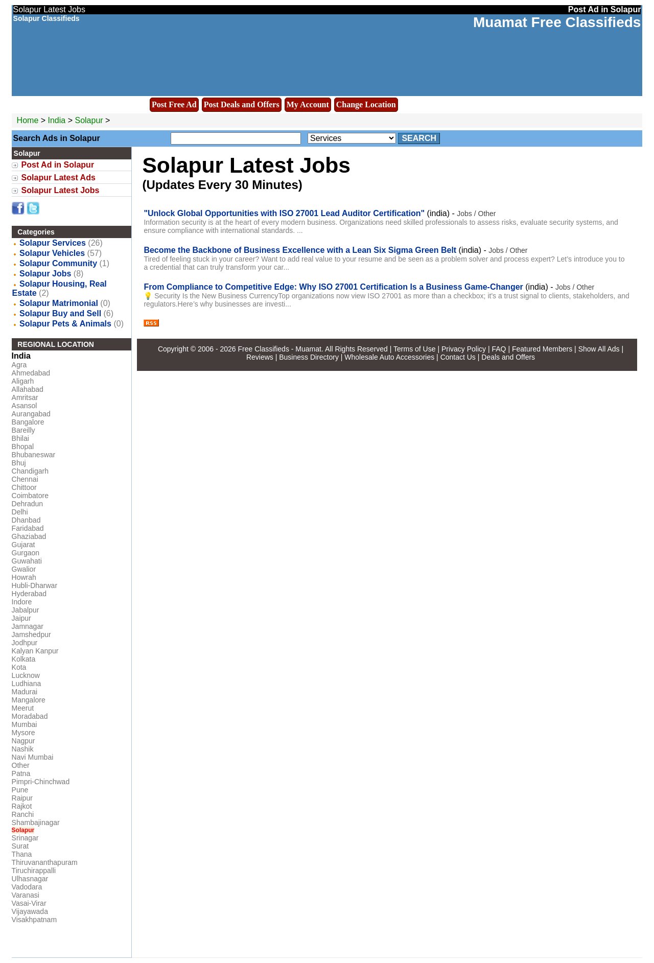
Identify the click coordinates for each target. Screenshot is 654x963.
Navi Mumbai (33, 757)
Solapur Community (58, 263)
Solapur (90, 120)
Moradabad (30, 716)
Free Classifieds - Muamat (279, 349)
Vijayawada (30, 911)
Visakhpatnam (34, 919)
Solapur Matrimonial (58, 303)
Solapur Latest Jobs (60, 190)
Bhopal (23, 446)
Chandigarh (30, 471)
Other (21, 765)
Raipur (22, 798)
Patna (21, 773)
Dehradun (27, 504)
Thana (22, 854)
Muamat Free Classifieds (557, 22)
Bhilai (20, 438)
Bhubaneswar (34, 455)
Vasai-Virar (29, 903)
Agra (19, 365)
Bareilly (23, 430)
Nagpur (23, 741)
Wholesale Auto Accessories (389, 357)
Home (28, 120)
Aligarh (23, 381)
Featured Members (542, 349)
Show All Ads (599, 349)
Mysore (23, 733)
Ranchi (23, 814)
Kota (19, 667)
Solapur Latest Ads (58, 177)
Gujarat (23, 545)
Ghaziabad (29, 536)
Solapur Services (52, 243)
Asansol (24, 406)
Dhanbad (26, 520)
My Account (308, 104)
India (57, 120)
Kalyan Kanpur (35, 651)
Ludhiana (26, 683)
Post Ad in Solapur (58, 164)
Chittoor (24, 487)
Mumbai (24, 724)
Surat (20, 846)
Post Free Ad (174, 104)
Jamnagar (27, 626)
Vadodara (27, 887)
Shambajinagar (36, 822)
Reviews (259, 357)
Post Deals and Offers (241, 104)
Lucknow (26, 675)
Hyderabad (29, 594)
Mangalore (28, 700)
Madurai (25, 692)
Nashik (23, 749)
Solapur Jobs (45, 273)
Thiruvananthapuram (45, 862)
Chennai (25, 479)
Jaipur (21, 618)
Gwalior (24, 569)
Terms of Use (414, 349)
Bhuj (19, 463)
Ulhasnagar (30, 879)
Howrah (24, 577)
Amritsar (25, 397)
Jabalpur (25, 610)
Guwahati (27, 561)
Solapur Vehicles (52, 253)
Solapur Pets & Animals (65, 323)
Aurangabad (31, 414)
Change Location (366, 104)
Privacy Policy (463, 349)
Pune (20, 790)
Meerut (23, 708)
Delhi (20, 512)
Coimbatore (30, 495)
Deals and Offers (508, 357)
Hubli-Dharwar (34, 585)
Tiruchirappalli (34, 870)
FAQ (499, 349)
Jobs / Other (476, 213)
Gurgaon (25, 553)
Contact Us (458, 357)
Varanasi (25, 895)
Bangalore (28, 422)
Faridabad (28, 528)
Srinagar (25, 838)
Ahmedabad (31, 373)
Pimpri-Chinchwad (41, 782)
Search (419, 138)
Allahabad (27, 389)
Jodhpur (25, 643)
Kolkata (24, 659)
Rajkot (22, 806)
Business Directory (309, 357)
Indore (22, 602)
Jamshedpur (31, 634)
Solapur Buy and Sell (60, 313)
